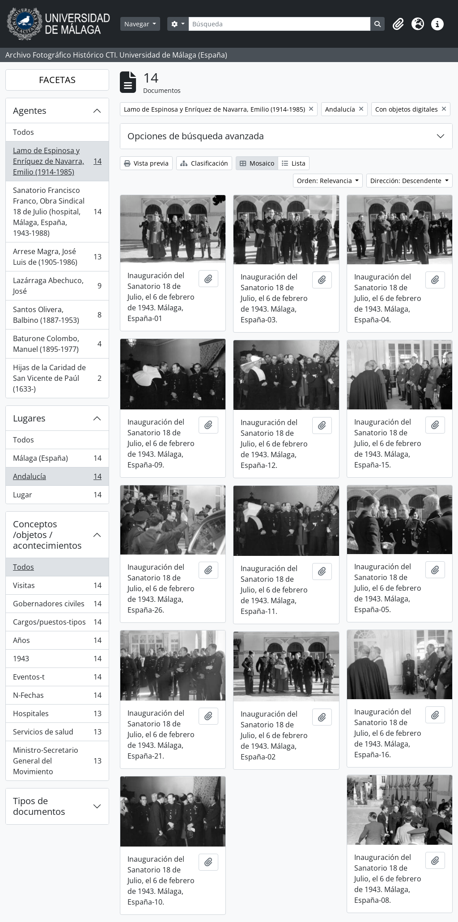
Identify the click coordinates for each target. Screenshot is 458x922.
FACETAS (57, 80)
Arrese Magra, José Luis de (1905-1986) (57, 256)
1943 (57, 660)
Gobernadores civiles (57, 605)
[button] (398, 24)
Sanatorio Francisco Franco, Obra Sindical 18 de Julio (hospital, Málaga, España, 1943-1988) (57, 211)
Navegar (137, 24)
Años (57, 642)
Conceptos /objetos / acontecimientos (47, 534)
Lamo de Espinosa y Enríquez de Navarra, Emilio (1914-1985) (57, 161)
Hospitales (57, 715)
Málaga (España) (57, 460)
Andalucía (57, 478)
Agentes (30, 110)
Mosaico (257, 163)
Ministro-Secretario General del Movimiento (57, 760)
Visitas (57, 587)
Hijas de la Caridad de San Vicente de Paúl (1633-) (57, 378)
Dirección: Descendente (406, 180)
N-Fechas (57, 697)
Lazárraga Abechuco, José (57, 285)
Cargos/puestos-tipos (57, 624)
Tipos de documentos (39, 806)
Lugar (57, 496)
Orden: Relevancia (325, 180)
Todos (23, 132)
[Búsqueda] (279, 24)
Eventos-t (57, 679)
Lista (293, 163)
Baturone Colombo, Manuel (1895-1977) (57, 344)
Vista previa (146, 163)
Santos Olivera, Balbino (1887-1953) (57, 315)
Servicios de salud (57, 733)
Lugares (29, 418)
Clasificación (204, 163)
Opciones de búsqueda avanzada (195, 136)
